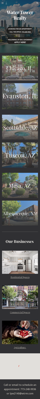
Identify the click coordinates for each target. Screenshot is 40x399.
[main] (20, 14)
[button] (2, 3)
